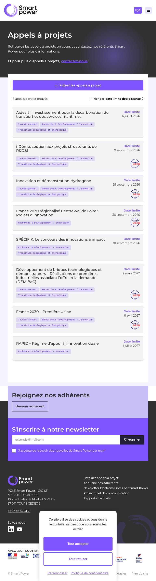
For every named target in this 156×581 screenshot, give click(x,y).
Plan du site (139, 573)
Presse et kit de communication (106, 493)
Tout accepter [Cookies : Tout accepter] (78, 544)
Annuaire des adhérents (100, 483)
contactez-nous (74, 61)
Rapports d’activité (97, 498)
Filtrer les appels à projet (78, 85)
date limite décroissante (124, 99)
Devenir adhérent (30, 406)
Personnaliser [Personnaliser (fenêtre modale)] (57, 573)
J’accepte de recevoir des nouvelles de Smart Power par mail (61, 450)
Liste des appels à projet (100, 478)
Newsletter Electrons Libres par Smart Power (115, 488)
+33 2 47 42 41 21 (19, 511)
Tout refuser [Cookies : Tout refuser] (78, 559)
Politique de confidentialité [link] (89, 573)
